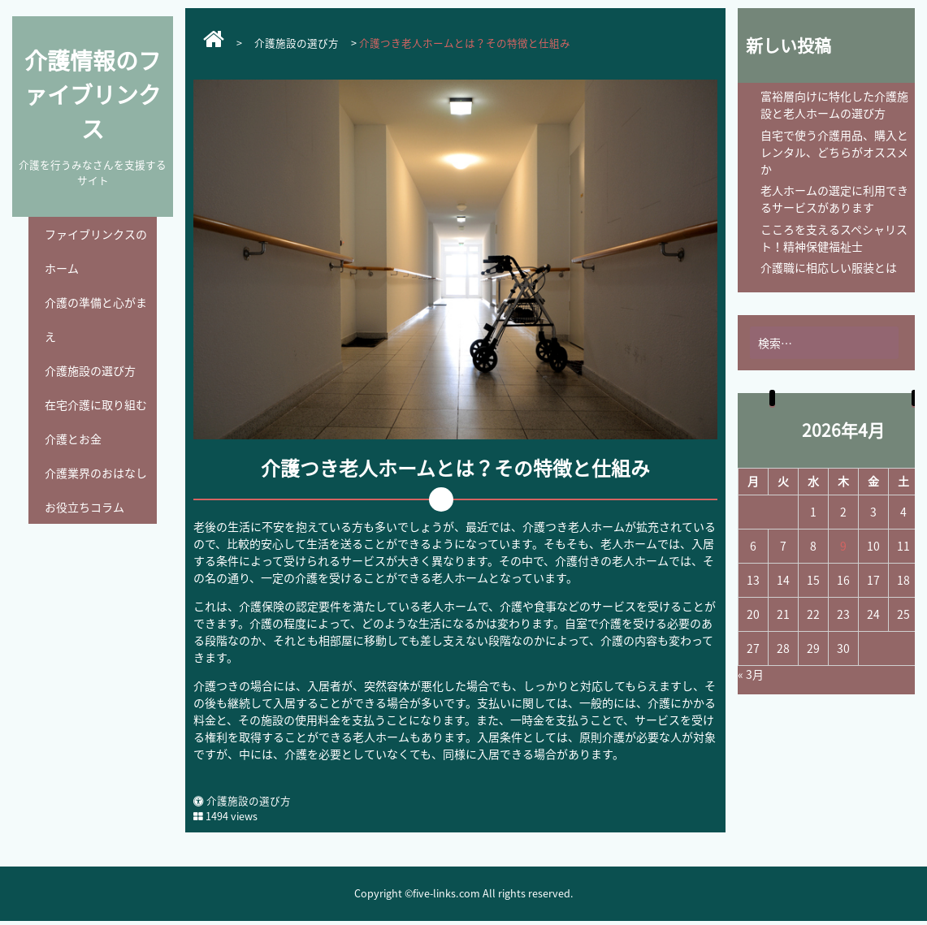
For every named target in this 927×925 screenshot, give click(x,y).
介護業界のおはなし (96, 473)
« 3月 (751, 674)
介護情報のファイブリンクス (92, 94)
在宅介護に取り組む (96, 404)
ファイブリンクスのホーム (96, 251)
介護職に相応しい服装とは (828, 267)
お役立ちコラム (84, 507)
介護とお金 (73, 438)
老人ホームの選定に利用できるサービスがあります (834, 198)
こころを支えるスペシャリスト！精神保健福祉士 (834, 237)
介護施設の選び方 (90, 370)
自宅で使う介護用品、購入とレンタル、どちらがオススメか (834, 152)
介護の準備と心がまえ (96, 319)
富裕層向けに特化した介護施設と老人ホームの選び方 (834, 104)
